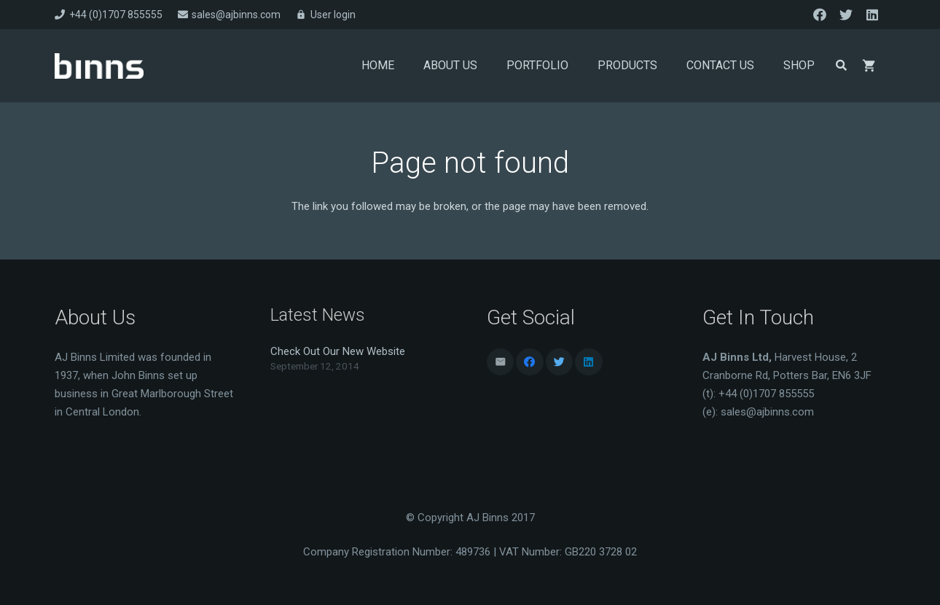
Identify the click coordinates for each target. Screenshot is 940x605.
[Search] (841, 65)
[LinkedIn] (872, 14)
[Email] (500, 362)
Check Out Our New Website (337, 351)
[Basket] (869, 65)
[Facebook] (820, 14)
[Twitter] (846, 14)
